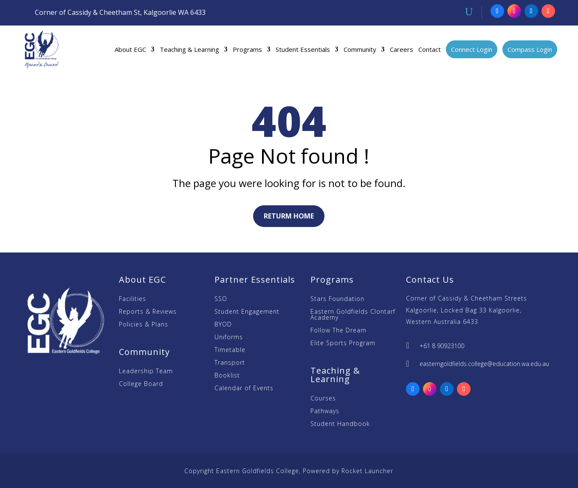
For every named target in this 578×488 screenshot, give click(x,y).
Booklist (227, 375)
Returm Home (289, 216)
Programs (247, 49)
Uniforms (228, 337)
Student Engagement (246, 312)
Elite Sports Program (342, 343)
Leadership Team (146, 371)
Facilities (132, 299)
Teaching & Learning (189, 49)
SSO (220, 299)
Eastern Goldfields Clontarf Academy (352, 315)
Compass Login (530, 49)
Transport (229, 363)
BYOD (223, 324)
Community (360, 49)
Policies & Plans (143, 324)
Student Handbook (340, 424)
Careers (401, 49)
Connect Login (471, 49)
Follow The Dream (338, 330)
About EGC (130, 49)
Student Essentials (303, 49)
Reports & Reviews (148, 312)
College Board (141, 384)
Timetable (229, 350)
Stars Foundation (337, 299)
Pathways (324, 411)
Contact (429, 49)
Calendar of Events (243, 388)
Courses (323, 398)
